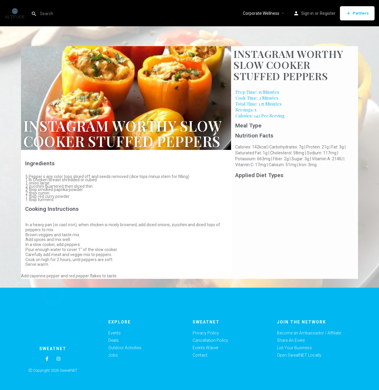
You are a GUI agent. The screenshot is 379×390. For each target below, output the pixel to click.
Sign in (307, 13)
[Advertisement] (294, 225)
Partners (357, 13)
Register (328, 13)
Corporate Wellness (261, 13)
